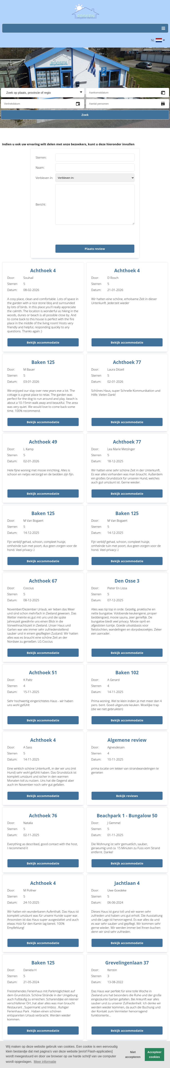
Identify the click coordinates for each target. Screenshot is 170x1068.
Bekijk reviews (127, 796)
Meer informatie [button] (45, 1061)
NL (158, 40)
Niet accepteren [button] (133, 1054)
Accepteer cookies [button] (154, 1054)
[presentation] (86, 234)
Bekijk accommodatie (43, 342)
